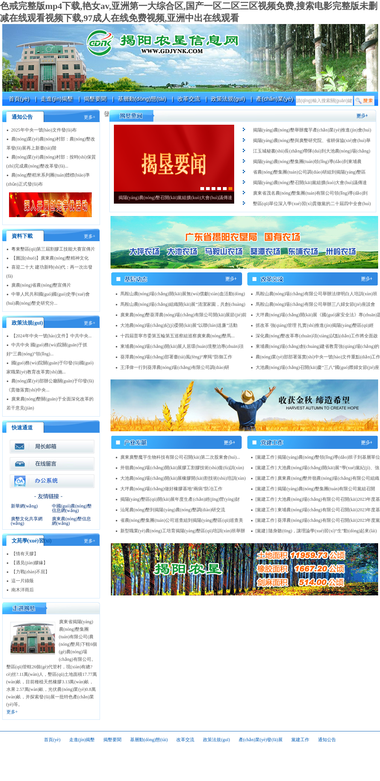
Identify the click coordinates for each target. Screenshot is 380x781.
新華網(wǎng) (24, 506)
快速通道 (22, 428)
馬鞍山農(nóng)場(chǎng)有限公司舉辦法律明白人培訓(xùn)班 (316, 293)
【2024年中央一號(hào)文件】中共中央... (51, 335)
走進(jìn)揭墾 (57, 98)
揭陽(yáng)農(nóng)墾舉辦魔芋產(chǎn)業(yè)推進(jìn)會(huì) (312, 130)
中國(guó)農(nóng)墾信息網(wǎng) (72, 508)
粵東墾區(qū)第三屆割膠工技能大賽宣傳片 (53, 249)
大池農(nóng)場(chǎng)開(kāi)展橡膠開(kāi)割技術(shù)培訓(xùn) (183, 478)
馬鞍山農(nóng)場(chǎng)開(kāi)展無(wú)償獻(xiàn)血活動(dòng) (182, 293)
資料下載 (22, 236)
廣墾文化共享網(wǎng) (26, 521)
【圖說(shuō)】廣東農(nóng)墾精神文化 (50, 258)
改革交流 (188, 98)
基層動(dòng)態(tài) (142, 98)
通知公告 (22, 117)
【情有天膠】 (24, 553)
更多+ (89, 117)
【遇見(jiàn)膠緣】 (29, 562)
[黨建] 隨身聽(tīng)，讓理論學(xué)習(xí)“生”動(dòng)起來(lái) (316, 530)
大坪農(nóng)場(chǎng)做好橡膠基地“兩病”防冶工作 (171, 488)
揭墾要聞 (95, 98)
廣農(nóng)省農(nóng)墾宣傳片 (41, 285)
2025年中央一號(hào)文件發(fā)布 (44, 130)
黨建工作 (300, 739)
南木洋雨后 (22, 589)
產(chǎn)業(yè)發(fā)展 (261, 739)
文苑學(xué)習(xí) (32, 541)
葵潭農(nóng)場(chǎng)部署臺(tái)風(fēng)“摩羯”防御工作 (176, 357)
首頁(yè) (19, 98)
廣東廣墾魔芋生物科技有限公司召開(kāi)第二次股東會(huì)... (180, 457)
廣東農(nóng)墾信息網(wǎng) (71, 521)
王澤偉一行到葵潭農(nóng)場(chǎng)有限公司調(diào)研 (175, 367)
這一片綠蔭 (22, 580)
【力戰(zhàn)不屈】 (30, 571)
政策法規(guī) (228, 98)
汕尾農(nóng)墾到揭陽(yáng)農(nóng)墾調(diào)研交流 (173, 509)
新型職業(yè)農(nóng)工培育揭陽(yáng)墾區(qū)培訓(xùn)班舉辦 (182, 530)
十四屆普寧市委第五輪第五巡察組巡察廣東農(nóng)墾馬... (177, 335)
